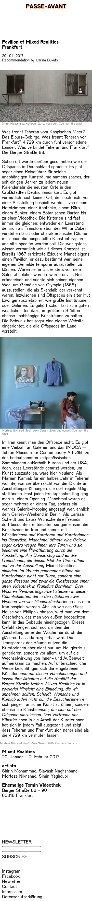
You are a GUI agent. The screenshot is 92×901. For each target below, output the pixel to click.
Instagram (11, 871)
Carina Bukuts (47, 60)
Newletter (11, 881)
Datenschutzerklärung (22, 896)
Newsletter (17, 841)
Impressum (12, 891)
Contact (9, 886)
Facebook (11, 876)
